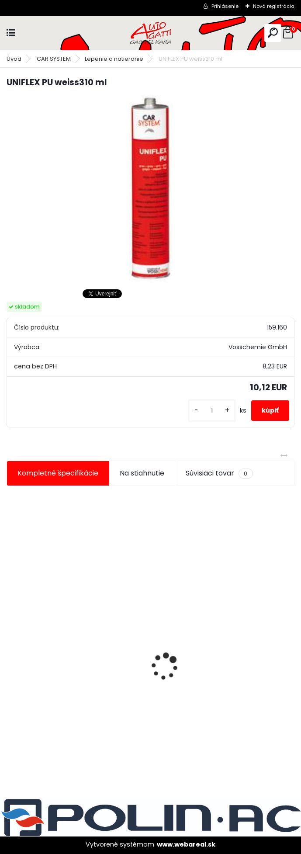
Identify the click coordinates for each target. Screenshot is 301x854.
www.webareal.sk (186, 844)
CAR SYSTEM (54, 59)
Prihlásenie (225, 6)
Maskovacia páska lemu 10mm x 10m (223, 681)
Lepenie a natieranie (114, 59)
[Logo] (150, 33)
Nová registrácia (273, 6)
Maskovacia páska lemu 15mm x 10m (76, 681)
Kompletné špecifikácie (57, 473)
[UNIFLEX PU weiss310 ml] (151, 188)
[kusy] (212, 410)
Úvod (14, 59)
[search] (272, 32)
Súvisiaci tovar (219, 473)
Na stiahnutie (142, 473)
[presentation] (11, 651)
